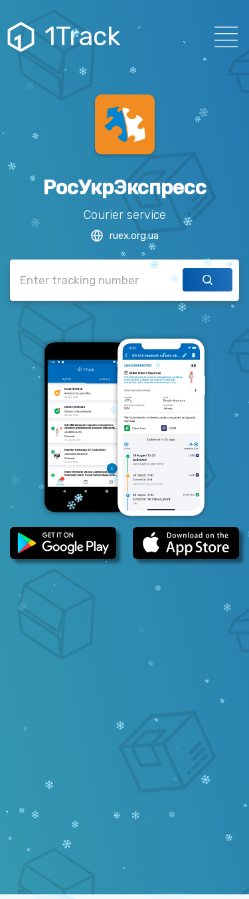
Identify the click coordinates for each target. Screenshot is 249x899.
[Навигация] (222, 37)
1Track (65, 36)
